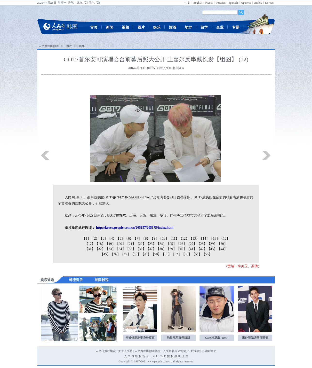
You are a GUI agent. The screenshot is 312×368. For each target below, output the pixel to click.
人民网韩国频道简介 (148, 351)
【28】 (202, 244)
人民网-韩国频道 (173, 68)
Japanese (246, 2)
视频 (125, 27)
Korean (269, 2)
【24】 (161, 244)
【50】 (156, 254)
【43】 (212, 249)
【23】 (151, 244)
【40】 (181, 249)
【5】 (120, 238)
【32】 (100, 249)
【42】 (202, 249)
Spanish (233, 2)
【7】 (137, 238)
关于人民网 (125, 351)
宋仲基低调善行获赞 (255, 337)
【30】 (222, 244)
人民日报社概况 (106, 351)
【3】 (103, 238)
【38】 (161, 249)
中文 (187, 2)
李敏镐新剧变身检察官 (140, 337)
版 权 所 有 (142, 356)
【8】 (146, 238)
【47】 (125, 254)
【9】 (154, 238)
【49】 (146, 254)
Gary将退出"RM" (216, 337)
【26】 (181, 244)
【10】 (164, 238)
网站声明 (210, 351)
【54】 (197, 254)
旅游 (172, 27)
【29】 (212, 244)
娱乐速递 (47, 280)
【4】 (112, 238)
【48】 (136, 254)
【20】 (120, 244)
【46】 (115, 254)
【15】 (214, 238)
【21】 (131, 244)
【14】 (204, 238)
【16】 (225, 238)
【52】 (176, 254)
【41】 (192, 249)
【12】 (184, 238)
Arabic (258, 2)
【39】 (171, 249)
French (209, 2)
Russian (220, 2)
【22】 (141, 244)
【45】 (105, 254)
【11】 (174, 238)
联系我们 (196, 351)
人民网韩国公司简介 (176, 351)
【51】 (166, 254)
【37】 (151, 249)
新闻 (109, 27)
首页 (93, 27)
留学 (204, 27)
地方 (188, 27)
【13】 (194, 238)
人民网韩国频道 (49, 46)
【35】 (131, 249)
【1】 (86, 238)
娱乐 (156, 27)
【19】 (110, 244)
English (197, 2)
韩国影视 (101, 280)
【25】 (171, 244)
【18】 (100, 244)
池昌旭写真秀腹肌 (178, 337)
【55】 (207, 254)
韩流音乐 (76, 280)
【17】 (90, 244)
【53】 (187, 254)
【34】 (120, 249)
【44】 (222, 249)
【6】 (129, 238)
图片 (141, 27)
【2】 (95, 238)
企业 (220, 27)
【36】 (141, 249)
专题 (235, 27)
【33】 (110, 249)
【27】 (192, 244)
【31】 (90, 249)
